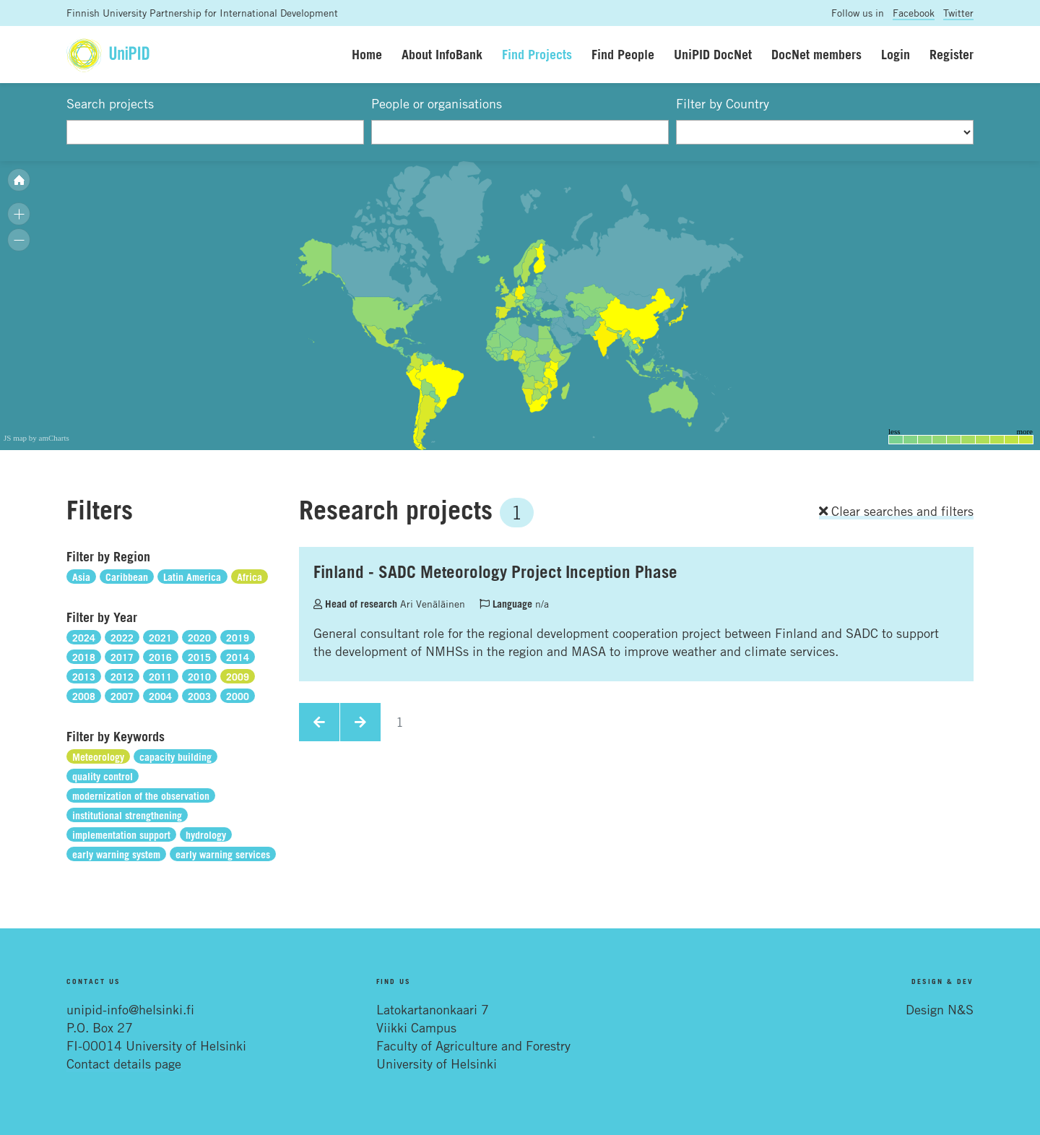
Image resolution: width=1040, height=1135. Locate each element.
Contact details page (123, 1063)
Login (895, 54)
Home (367, 54)
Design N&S (940, 1009)
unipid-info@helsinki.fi (130, 1009)
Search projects (110, 103)
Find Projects (537, 54)
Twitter (958, 13)
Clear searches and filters (896, 511)
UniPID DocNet (713, 54)
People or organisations (436, 103)
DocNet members (816, 54)
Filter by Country (722, 103)
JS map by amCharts (36, 437)
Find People (623, 54)
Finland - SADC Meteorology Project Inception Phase (495, 571)
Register (952, 54)
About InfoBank (442, 54)
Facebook (914, 13)
